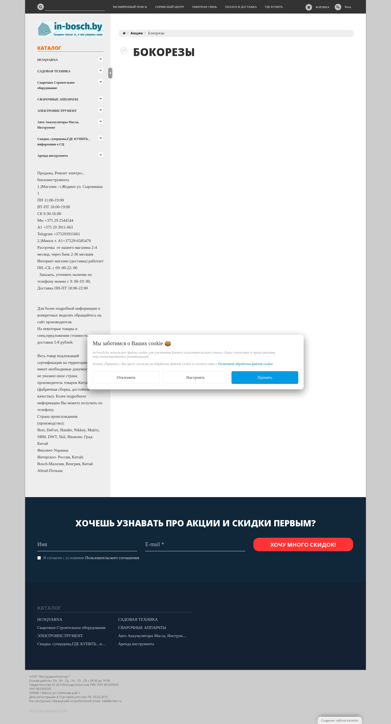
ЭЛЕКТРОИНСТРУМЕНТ (57, 111)
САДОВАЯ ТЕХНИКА (54, 71)
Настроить (195, 377)
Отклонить (126, 377)
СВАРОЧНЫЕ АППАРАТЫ (57, 99)
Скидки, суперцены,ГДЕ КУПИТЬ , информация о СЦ (63, 141)
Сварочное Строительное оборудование (56, 85)
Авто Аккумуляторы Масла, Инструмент (58, 124)
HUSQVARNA (47, 60)
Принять (264, 377)
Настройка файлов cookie (48, 710)
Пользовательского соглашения (112, 558)
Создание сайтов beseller (340, 720)
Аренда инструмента (52, 156)
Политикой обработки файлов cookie (245, 364)
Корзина (323, 7)
